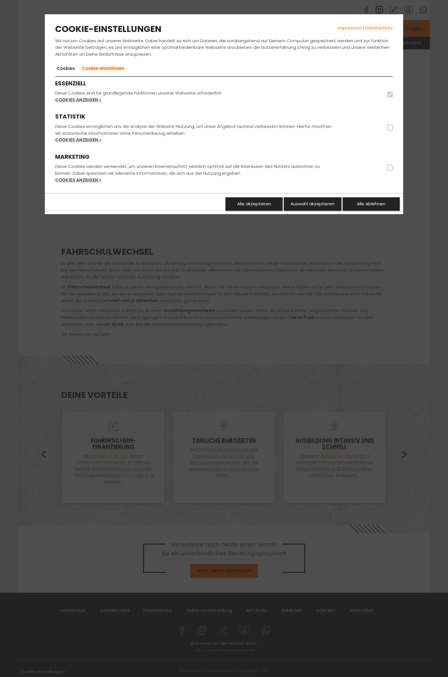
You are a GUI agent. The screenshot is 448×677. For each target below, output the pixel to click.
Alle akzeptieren (254, 204)
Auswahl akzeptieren (313, 204)
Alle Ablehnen (371, 204)
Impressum (350, 28)
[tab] (65, 68)
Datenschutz (379, 28)
